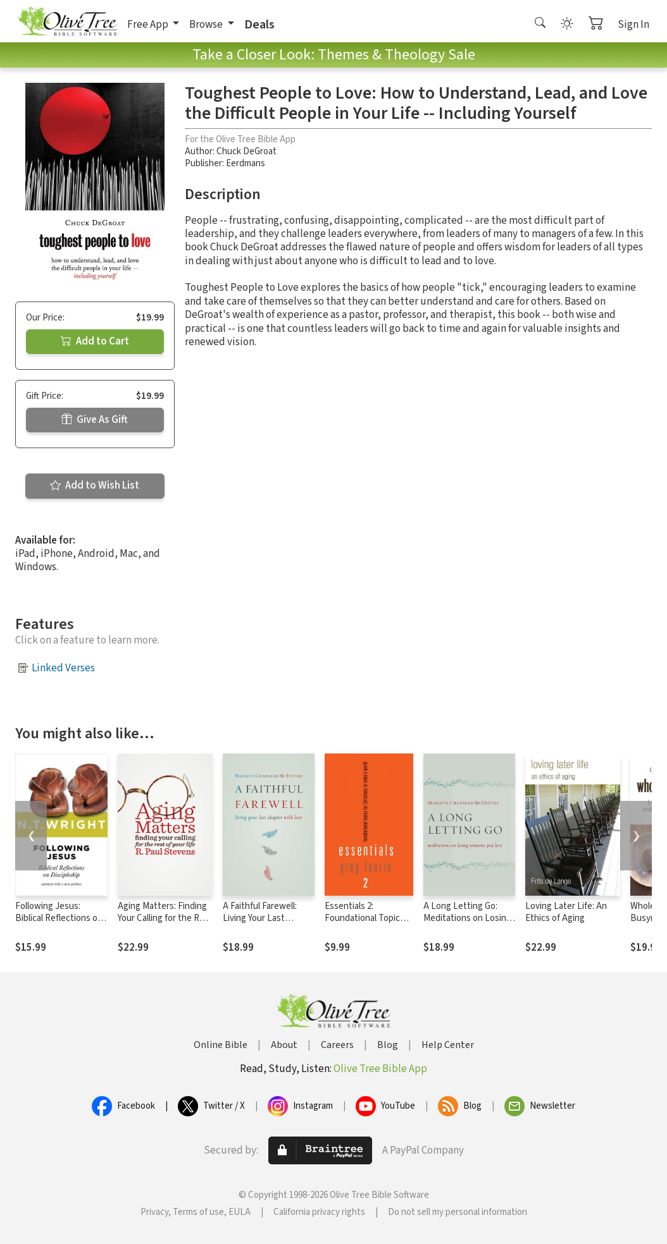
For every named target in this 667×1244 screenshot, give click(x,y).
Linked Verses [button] (63, 668)
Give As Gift (94, 419)
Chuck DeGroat (246, 151)
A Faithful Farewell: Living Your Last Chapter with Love (260, 918)
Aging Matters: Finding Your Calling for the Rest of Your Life (165, 918)
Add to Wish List (94, 485)
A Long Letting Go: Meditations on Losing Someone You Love (467, 918)
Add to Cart (95, 341)
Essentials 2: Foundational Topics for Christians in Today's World (364, 924)
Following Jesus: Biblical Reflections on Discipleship (59, 918)
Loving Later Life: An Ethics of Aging (566, 912)
